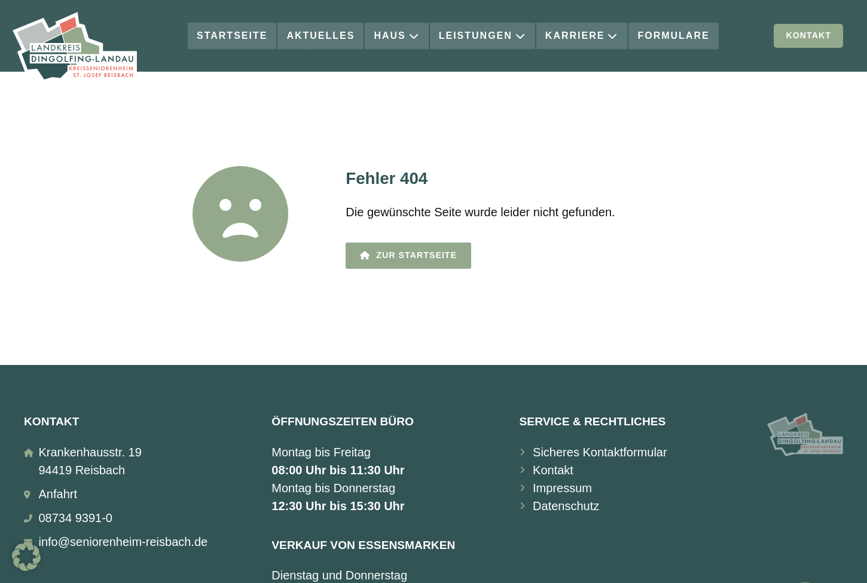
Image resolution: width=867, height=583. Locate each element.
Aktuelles (320, 35)
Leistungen (482, 35)
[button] (26, 556)
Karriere (582, 35)
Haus (396, 35)
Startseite (232, 35)
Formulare (673, 35)
